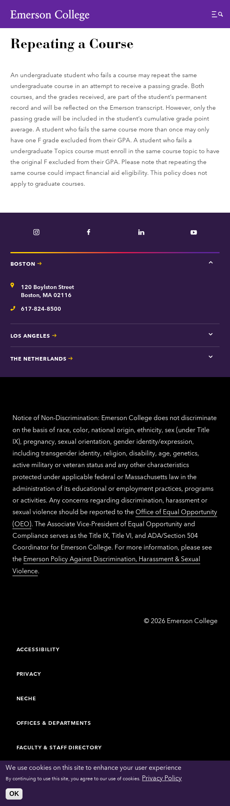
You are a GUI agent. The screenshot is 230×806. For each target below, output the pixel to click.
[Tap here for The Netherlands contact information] (211, 357)
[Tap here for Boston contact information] (211, 262)
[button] (217, 16)
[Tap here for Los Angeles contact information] (211, 334)
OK (14, 793)
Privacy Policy (162, 777)
